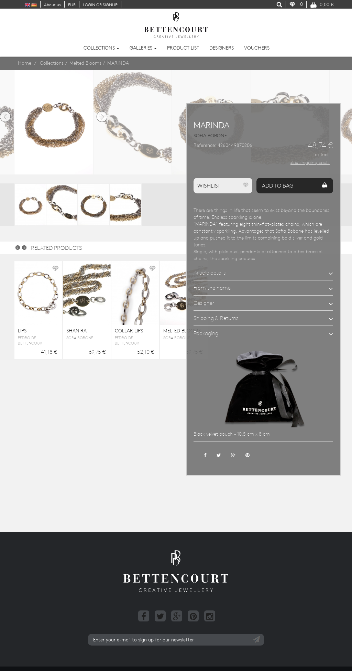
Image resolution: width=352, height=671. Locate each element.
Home (24, 63)
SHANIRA (76, 331)
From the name (212, 287)
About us (52, 4)
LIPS (22, 331)
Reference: (205, 145)
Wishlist (223, 185)
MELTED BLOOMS (182, 331)
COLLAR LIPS (129, 331)
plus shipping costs (309, 162)
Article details (210, 272)
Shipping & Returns (216, 318)
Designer (204, 302)
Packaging (206, 333)
